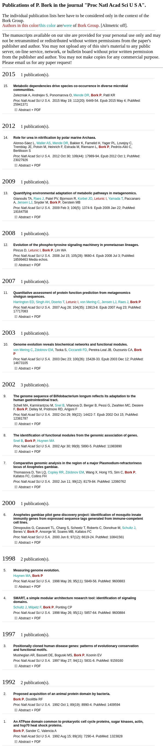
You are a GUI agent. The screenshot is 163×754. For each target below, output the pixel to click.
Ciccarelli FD (77, 350)
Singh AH (43, 302)
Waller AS (44, 143)
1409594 (113, 705)
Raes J (39, 199)
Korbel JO (85, 199)
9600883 (118, 581)
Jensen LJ (24, 202)
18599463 (20, 259)
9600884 (118, 613)
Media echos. (38, 259)
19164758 (20, 212)
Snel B (59, 405)
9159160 (116, 661)
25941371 (20, 104)
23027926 (20, 160)
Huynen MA (45, 441)
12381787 (20, 418)
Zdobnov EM (44, 350)
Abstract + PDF (28, 110)
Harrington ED (23, 302)
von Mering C (89, 302)
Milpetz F (34, 607)
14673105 (20, 363)
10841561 (117, 537)
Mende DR (81, 95)
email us (22, 62)
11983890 (114, 446)
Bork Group (88, 25)
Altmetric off (113, 25)
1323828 (116, 736)
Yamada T (115, 199)
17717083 (20, 311)
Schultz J (128, 528)
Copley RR (56, 472)
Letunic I (100, 199)
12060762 (118, 482)
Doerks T (57, 302)
